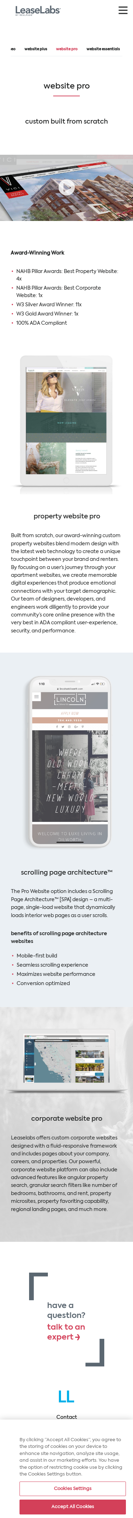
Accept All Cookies (72, 1508)
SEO (12, 49)
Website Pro (67, 49)
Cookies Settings (73, 1490)
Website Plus (35, 49)
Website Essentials (103, 49)
